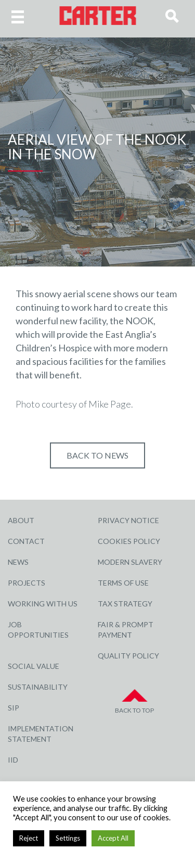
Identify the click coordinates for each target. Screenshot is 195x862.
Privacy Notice (128, 520)
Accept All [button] (113, 838)
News (18, 561)
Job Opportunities (38, 629)
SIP (13, 707)
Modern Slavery (130, 561)
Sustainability (38, 686)
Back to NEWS (97, 455)
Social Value (33, 666)
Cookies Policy (129, 541)
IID (13, 759)
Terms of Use (123, 582)
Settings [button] (68, 838)
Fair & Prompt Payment (125, 629)
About (21, 520)
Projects (26, 582)
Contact (26, 541)
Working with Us (42, 603)
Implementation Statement (40, 733)
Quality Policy (128, 655)
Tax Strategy (125, 603)
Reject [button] (28, 838)
